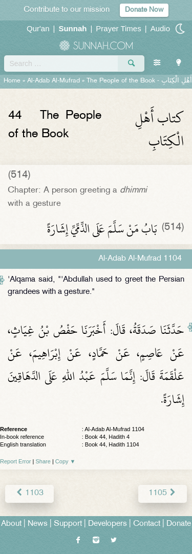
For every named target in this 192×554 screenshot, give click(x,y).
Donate (178, 524)
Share (43, 461)
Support (68, 524)
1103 (29, 493)
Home (12, 81)
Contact (146, 524)
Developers (107, 524)
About (11, 524)
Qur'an (38, 28)
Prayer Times (118, 28)
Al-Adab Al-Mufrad (53, 81)
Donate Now (144, 10)
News (38, 524)
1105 (162, 493)
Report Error (15, 461)
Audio (160, 28)
